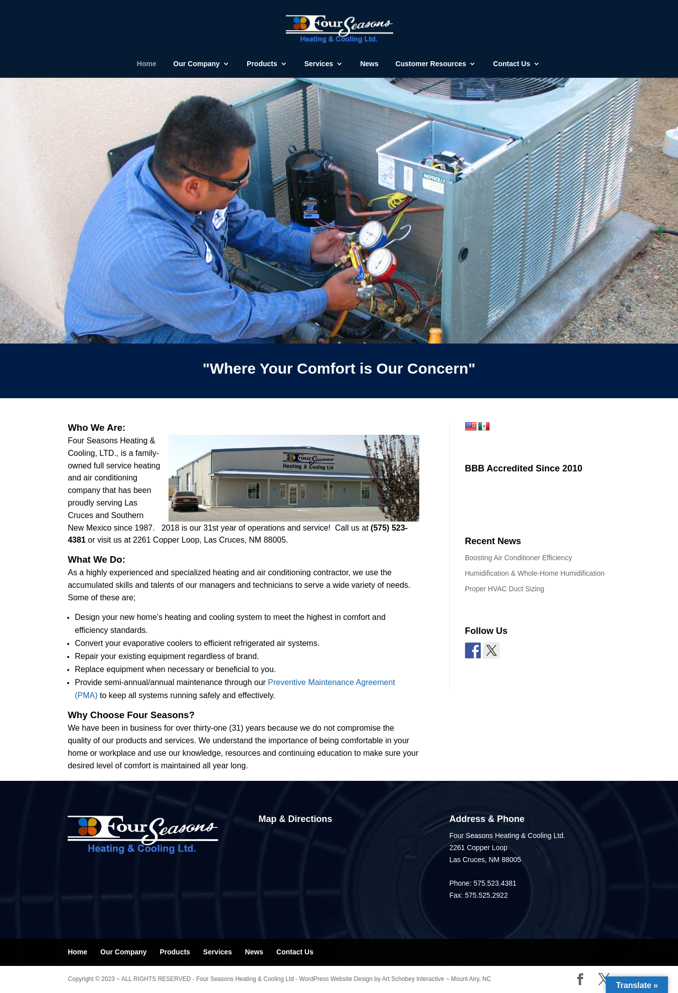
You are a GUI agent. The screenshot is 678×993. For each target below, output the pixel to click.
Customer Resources (431, 64)
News (369, 64)
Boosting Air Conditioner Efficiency (518, 558)
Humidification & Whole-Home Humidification (535, 573)
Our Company (197, 64)
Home (146, 64)
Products (262, 64)
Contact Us (511, 64)
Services (318, 64)
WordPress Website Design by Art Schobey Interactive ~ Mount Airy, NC (395, 978)
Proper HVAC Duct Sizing (504, 589)
